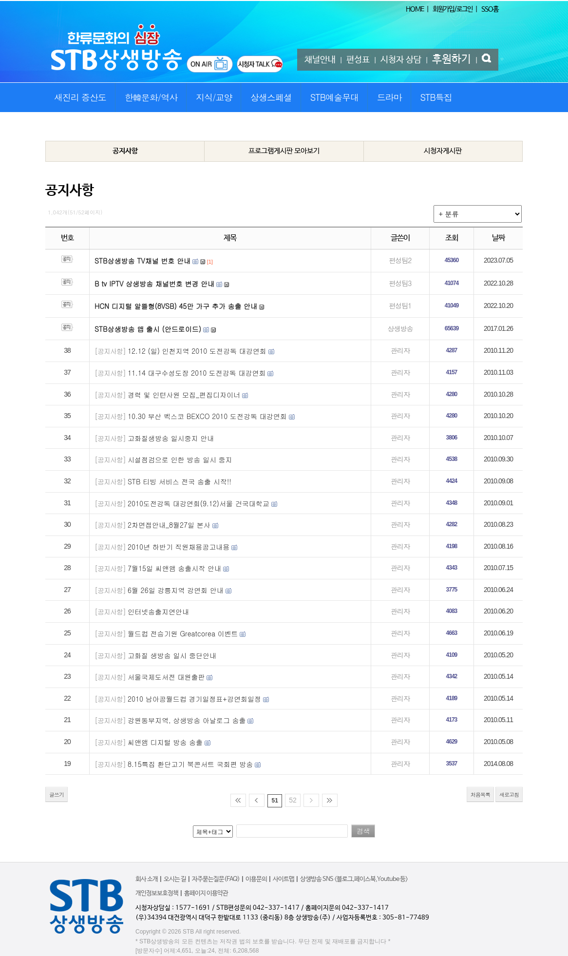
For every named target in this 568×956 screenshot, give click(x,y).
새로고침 (509, 794)
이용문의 (256, 879)
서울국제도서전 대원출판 (166, 677)
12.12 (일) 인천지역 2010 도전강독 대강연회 (197, 351)
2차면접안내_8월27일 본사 (169, 525)
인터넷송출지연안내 (158, 611)
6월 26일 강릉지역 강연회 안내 (176, 590)
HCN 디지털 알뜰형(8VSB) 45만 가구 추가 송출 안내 (176, 306)
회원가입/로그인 (453, 9)
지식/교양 (214, 97)
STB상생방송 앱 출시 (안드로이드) (148, 329)
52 (293, 800)
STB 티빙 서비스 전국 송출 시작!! (179, 481)
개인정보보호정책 (156, 893)
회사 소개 (146, 879)
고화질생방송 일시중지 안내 (171, 438)
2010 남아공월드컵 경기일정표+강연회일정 (194, 699)
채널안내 (320, 60)
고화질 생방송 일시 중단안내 (172, 655)
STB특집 (436, 97)
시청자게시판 (443, 151)
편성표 (358, 60)
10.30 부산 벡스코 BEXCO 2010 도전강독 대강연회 (207, 416)
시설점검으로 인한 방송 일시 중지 (180, 459)
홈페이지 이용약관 (206, 893)
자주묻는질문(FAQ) (216, 879)
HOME (415, 9)
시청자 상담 (400, 60)
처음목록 (480, 794)
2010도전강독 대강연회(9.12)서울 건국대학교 (198, 503)
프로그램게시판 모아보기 (284, 151)
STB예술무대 (334, 97)
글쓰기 (56, 794)
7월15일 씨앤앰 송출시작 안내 (174, 568)
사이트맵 (283, 879)
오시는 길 (175, 879)
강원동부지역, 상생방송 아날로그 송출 (187, 720)
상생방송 (400, 328)
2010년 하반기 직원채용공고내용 (178, 547)
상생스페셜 (271, 97)
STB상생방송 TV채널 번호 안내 (142, 261)
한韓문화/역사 (151, 97)
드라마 (389, 97)
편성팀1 (400, 305)
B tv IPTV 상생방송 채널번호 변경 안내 (154, 283)
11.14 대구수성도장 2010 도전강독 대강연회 (197, 373)
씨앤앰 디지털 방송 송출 (165, 742)
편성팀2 (400, 260)
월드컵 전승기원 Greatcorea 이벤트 (183, 633)
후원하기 (451, 59)
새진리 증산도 (80, 97)
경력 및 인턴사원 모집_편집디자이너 (184, 395)
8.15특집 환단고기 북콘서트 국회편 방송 (190, 764)
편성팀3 (400, 283)
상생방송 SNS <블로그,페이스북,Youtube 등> (354, 879)
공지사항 (125, 151)
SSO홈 (489, 9)
